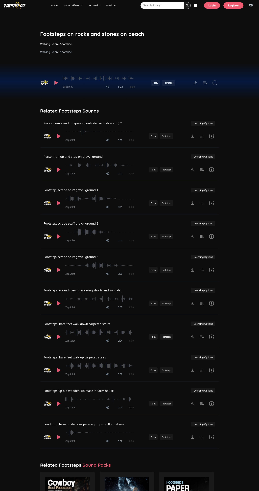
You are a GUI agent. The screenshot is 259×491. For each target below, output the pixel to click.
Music (109, 5)
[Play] (56, 83)
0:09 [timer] (120, 407)
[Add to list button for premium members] (205, 83)
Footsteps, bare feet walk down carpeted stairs (77, 324)
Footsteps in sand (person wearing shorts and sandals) (82, 290)
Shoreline (66, 44)
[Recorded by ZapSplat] (44, 83)
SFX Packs (94, 5)
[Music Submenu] (116, 5)
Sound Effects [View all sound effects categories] (71, 5)
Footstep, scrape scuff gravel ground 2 (71, 223)
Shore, (55, 44)
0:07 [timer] (120, 307)
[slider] (99, 78)
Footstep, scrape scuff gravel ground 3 (71, 257)
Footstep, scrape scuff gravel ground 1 (71, 190)
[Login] (212, 5)
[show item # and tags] (215, 83)
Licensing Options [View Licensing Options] (203, 123)
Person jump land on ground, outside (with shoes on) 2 (83, 123)
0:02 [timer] (120, 173)
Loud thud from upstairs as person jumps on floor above (84, 424)
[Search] (187, 5)
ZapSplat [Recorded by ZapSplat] (68, 86)
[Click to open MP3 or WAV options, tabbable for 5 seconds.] (196, 83)
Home (54, 5)
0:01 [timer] (120, 207)
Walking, (45, 44)
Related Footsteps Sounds (69, 111)
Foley (155, 82)
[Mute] (107, 86)
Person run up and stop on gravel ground (73, 157)
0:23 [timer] (120, 86)
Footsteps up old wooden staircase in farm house (79, 391)
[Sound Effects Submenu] (82, 5)
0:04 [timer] (120, 340)
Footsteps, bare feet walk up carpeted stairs (75, 357)
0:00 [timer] (132, 86)
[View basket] (251, 5)
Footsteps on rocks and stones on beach (92, 34)
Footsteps (169, 82)
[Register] (233, 5)
